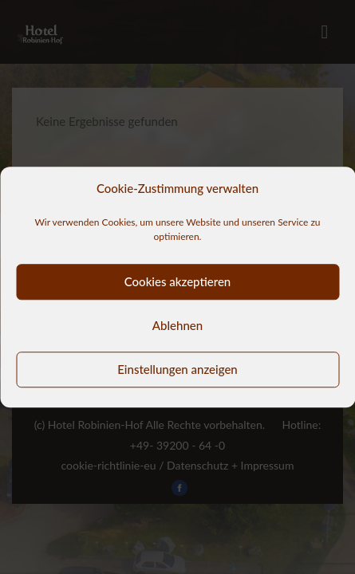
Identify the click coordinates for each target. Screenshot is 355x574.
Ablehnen (177, 325)
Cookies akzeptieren (177, 281)
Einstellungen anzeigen (177, 369)
